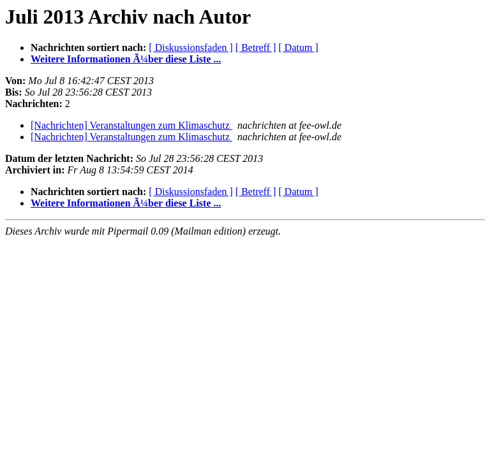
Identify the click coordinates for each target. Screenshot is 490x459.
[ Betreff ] (255, 47)
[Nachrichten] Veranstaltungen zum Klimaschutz (131, 125)
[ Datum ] (298, 47)
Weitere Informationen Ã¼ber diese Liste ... (126, 59)
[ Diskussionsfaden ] (191, 47)
